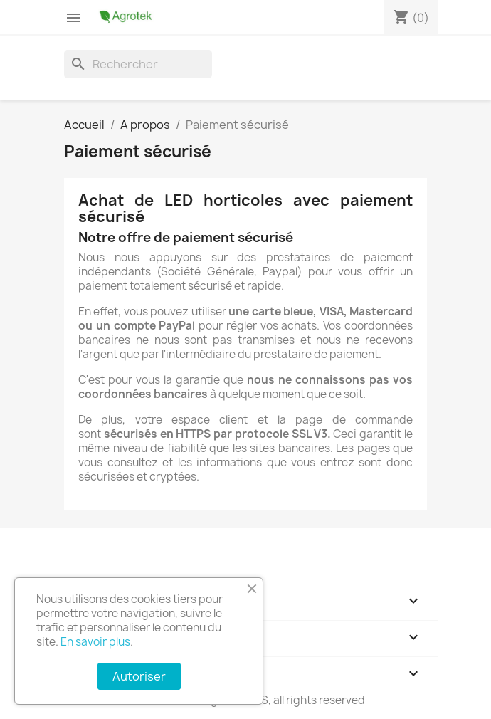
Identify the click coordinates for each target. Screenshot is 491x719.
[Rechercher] (138, 64)
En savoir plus (95, 641)
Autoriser (139, 676)
